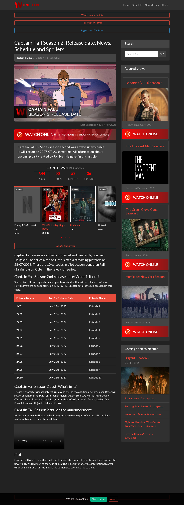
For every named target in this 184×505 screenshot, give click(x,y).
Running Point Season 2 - (144, 406)
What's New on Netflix (92, 15)
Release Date (24, 57)
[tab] (61, 237)
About (164, 5)
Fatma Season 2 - (140, 398)
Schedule (137, 5)
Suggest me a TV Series (92, 30)
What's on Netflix (65, 245)
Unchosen (75, 225)
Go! (162, 54)
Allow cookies (98, 499)
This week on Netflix (92, 22)
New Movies (152, 5)
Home (126, 5)
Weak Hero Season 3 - (143, 414)
